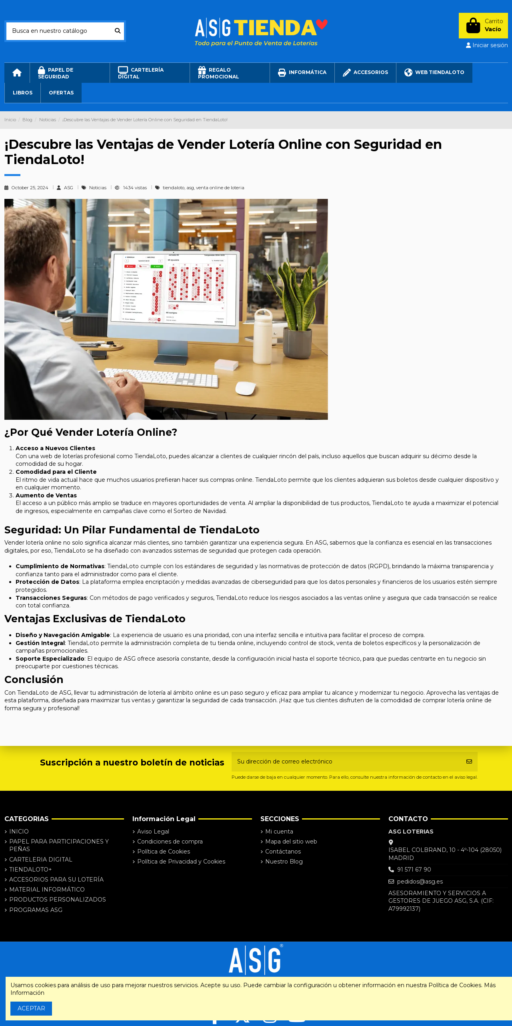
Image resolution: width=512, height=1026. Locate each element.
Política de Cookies (163, 851)
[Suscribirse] (469, 762)
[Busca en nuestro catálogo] (117, 31)
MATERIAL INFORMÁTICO (47, 889)
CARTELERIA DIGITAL (40, 859)
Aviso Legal (153, 831)
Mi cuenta (279, 831)
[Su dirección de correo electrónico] (346, 762)
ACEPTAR (31, 1008)
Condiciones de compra (170, 841)
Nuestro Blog (284, 861)
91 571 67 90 (414, 869)
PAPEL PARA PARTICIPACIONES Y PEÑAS (59, 845)
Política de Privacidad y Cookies (181, 861)
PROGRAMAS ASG (35, 910)
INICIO (19, 831)
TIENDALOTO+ (30, 869)
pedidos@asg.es (420, 881)
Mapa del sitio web (291, 841)
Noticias (98, 187)
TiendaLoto (155, 619)
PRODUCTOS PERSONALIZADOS (57, 899)
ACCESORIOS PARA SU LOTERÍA (56, 879)
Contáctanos (283, 851)
